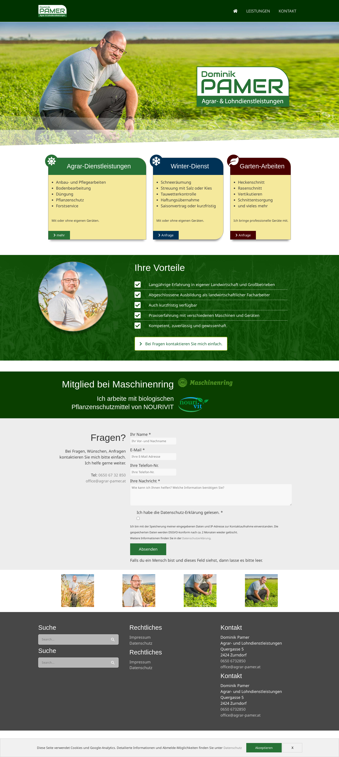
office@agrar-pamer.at (105, 480)
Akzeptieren (264, 748)
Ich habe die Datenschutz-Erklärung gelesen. (180, 513)
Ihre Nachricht (145, 481)
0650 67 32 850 (112, 475)
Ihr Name (140, 434)
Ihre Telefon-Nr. (144, 466)
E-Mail (137, 450)
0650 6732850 (233, 660)
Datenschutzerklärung (196, 539)
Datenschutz (232, 748)
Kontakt (288, 11)
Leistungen (259, 11)
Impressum (140, 637)
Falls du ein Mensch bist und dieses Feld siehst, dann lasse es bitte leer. (196, 560)
